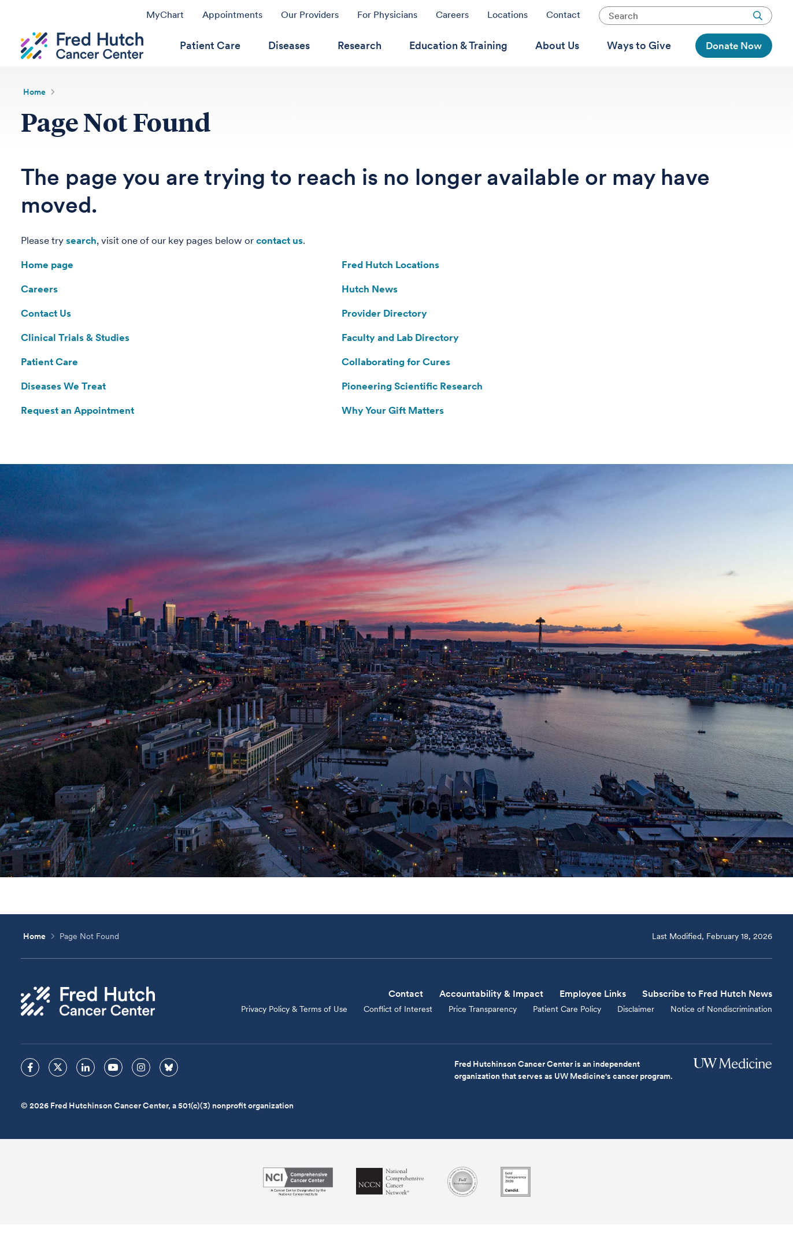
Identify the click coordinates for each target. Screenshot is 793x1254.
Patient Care (49, 391)
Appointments (232, 19)
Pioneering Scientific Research (412, 415)
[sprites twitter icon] (58, 1097)
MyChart (165, 19)
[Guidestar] (516, 1211)
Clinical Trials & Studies (75, 367)
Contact (563, 19)
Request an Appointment (77, 440)
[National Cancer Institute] (298, 1211)
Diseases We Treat (63, 415)
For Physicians (387, 19)
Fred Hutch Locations (390, 294)
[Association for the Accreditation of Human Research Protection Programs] (462, 1211)
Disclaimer (635, 1038)
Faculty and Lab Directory (400, 367)
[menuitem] (210, 64)
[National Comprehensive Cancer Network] (390, 1211)
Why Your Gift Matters (393, 440)
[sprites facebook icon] (30, 1097)
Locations (507, 19)
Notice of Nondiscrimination (721, 1038)
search (81, 270)
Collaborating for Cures (396, 391)
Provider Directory (384, 342)
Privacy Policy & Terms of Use (294, 1038)
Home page (47, 294)
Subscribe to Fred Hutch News (707, 1023)
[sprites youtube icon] (113, 1097)
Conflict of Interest (398, 1038)
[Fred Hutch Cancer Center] (88, 1030)
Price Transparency (483, 1038)
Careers (452, 19)
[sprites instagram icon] (141, 1097)
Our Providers (310, 19)
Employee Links (592, 1023)
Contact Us (46, 342)
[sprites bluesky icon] (169, 1097)
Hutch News (370, 318)
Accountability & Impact (491, 1023)
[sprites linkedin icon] (85, 1097)
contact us (279, 270)
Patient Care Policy (567, 1038)
